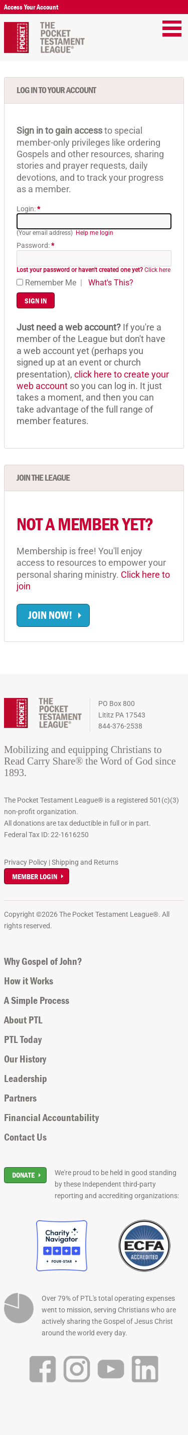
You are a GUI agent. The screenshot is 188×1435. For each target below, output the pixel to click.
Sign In (36, 300)
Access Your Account (31, 7)
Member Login (34, 876)
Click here (93, 269)
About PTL (23, 1019)
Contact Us (25, 1137)
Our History (25, 1058)
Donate (23, 1175)
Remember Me (46, 282)
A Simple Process (36, 1000)
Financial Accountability (51, 1117)
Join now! (50, 615)
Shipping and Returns (85, 862)
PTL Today (23, 1039)
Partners (20, 1098)
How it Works (28, 980)
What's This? (110, 282)
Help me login (94, 232)
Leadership (25, 1078)
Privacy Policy (25, 862)
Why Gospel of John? (43, 961)
